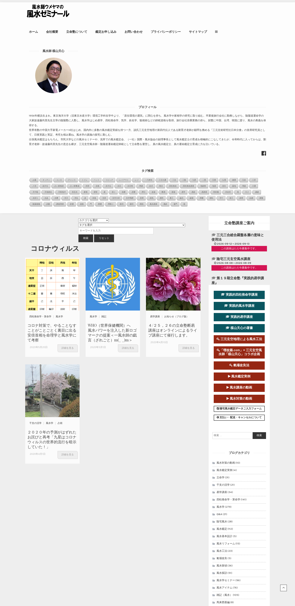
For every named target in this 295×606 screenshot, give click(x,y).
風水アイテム (224, 398)
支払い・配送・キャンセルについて (239, 228)
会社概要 (104, 12)
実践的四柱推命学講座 (239, 105)
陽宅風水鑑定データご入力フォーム (239, 219)
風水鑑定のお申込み (241, 492)
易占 (219, 442)
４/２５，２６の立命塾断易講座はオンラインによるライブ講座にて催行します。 (172, 140)
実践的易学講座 (239, 127)
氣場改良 (222, 368)
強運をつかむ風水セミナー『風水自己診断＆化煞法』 (138, 540)
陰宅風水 (222, 332)
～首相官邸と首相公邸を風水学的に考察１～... (134, 510)
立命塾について (128, 12)
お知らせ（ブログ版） (176, 126)
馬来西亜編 (223, 412)
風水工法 (222, 361)
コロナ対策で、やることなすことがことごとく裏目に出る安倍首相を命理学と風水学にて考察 (51, 143)
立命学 (220, 287)
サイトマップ (250, 12)
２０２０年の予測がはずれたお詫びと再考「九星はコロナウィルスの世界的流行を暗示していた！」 (51, 249)
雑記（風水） (224, 405)
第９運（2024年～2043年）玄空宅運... (130, 500)
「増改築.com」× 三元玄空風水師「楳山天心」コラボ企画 (239, 162)
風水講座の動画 (239, 198)
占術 (60, 233)
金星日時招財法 (115, 531)
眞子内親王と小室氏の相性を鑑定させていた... (134, 496)
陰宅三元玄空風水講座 (233, 69)
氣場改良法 (239, 176)
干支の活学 (35, 233)
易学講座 (155, 126)
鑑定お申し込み (158, 12)
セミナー (222, 449)
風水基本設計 (224, 346)
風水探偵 (222, 376)
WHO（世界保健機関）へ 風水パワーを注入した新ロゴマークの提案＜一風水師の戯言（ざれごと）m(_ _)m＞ (112, 143)
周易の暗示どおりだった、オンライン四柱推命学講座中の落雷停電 (145, 545)
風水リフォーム (226, 354)
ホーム (85, 12)
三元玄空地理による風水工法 (239, 150)
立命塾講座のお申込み (241, 504)
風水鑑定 (222, 339)
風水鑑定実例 (239, 187)
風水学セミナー (226, 390)
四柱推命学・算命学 (40, 126)
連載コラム (223, 456)
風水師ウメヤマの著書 (241, 516)
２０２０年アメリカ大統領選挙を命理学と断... (134, 505)
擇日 (219, 427)
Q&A (219, 324)
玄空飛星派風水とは (118, 535)
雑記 (103, 126)
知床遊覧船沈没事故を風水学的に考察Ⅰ (130, 550)
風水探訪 (222, 383)
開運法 (220, 434)
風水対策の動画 (239, 209)
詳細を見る (68, 158)
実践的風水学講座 (239, 116)
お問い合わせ (186, 12)
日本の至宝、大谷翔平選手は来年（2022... (132, 515)
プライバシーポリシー (218, 12)
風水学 (59, 126)
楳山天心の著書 (239, 138)
